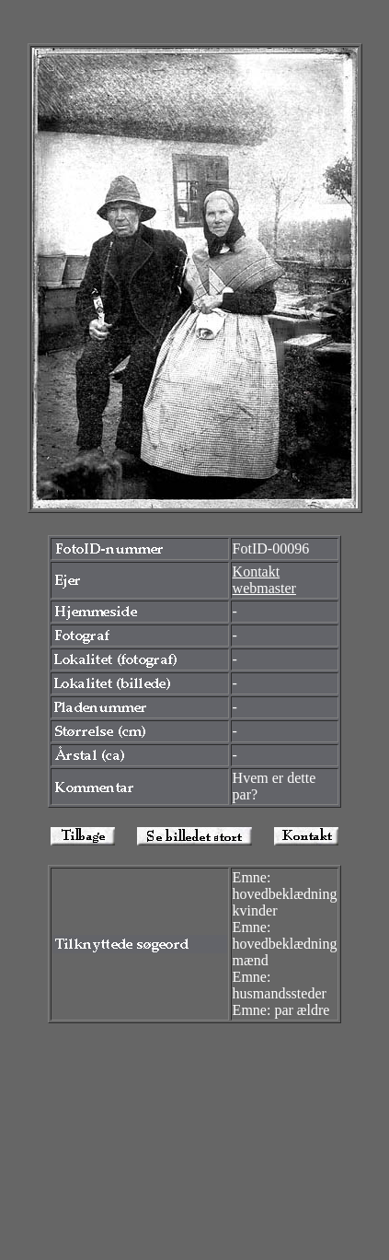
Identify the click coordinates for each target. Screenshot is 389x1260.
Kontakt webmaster (264, 580)
